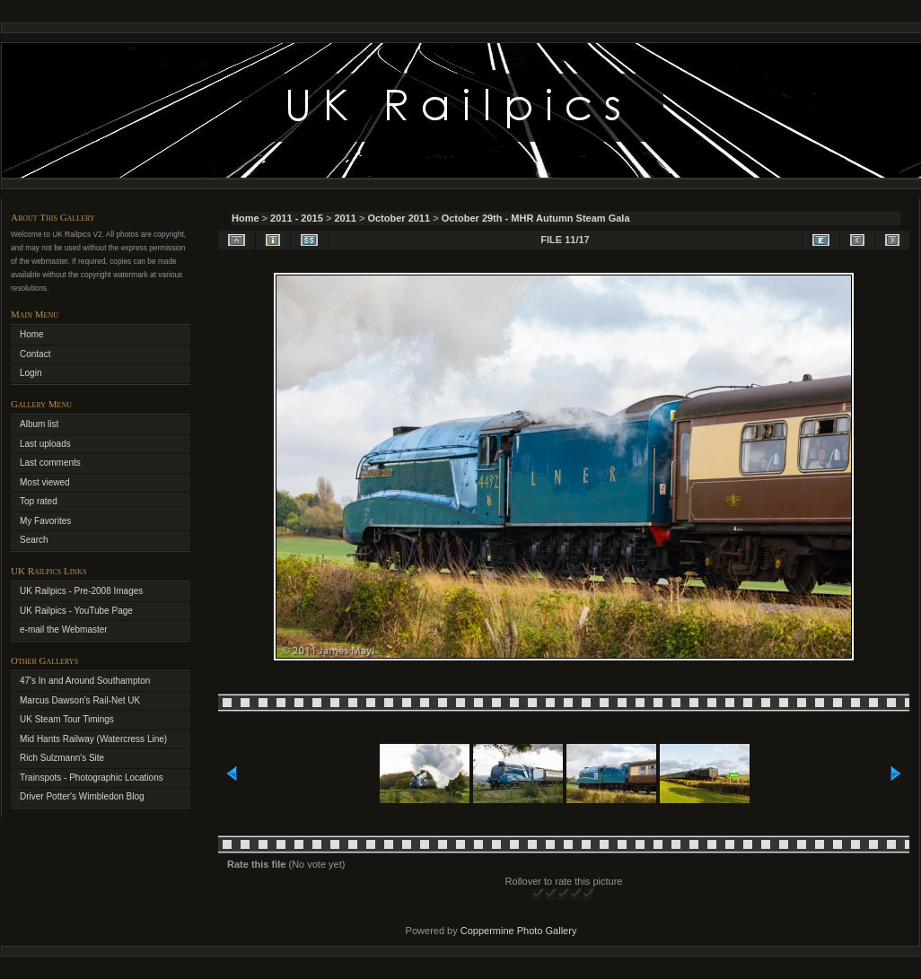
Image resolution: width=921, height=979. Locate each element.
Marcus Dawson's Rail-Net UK (80, 700)
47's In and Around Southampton (85, 681)
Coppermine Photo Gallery (518, 930)
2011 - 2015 (296, 218)
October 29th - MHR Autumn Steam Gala (536, 218)
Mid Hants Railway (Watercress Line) (93, 739)
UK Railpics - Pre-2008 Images (81, 591)
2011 (344, 218)
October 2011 (398, 218)
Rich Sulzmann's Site (62, 758)
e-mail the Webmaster (64, 629)
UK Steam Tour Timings (67, 719)
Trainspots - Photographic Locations (91, 777)
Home (245, 218)
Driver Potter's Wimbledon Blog (82, 796)
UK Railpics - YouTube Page (76, 611)
